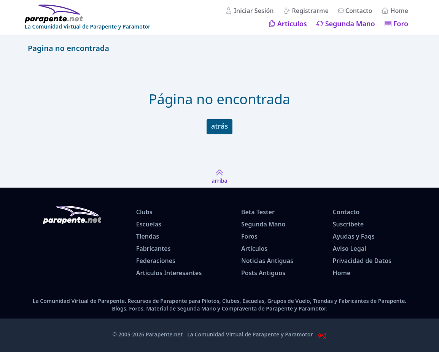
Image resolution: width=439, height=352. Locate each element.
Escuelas (148, 224)
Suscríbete (348, 224)
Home (399, 10)
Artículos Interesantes (169, 273)
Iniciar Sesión (254, 10)
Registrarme (310, 10)
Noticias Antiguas (267, 260)
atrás (219, 126)
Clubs (144, 212)
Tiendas (147, 236)
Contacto (358, 10)
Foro (400, 23)
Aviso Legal (349, 248)
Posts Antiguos (263, 273)
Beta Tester (258, 212)
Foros (249, 236)
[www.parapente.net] (87, 14)
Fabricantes (153, 248)
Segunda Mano (350, 23)
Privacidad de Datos (362, 260)
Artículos (292, 23)
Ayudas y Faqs (354, 236)
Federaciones (155, 260)
